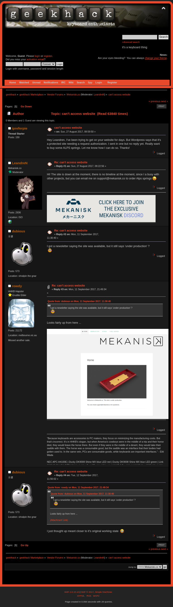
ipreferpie (19, 128)
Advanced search (131, 42)
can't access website (68, 127)
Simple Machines (103, 592)
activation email (35, 59)
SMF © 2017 (87, 592)
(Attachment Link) (59, 520)
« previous (154, 101)
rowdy (17, 286)
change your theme (156, 58)
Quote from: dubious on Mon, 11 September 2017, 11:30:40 (79, 301)
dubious (18, 231)
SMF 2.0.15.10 (72, 592)
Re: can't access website (70, 162)
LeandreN (99, 94)
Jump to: (132, 567)
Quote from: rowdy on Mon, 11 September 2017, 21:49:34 (78, 487)
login (37, 56)
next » (164, 101)
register (48, 56)
